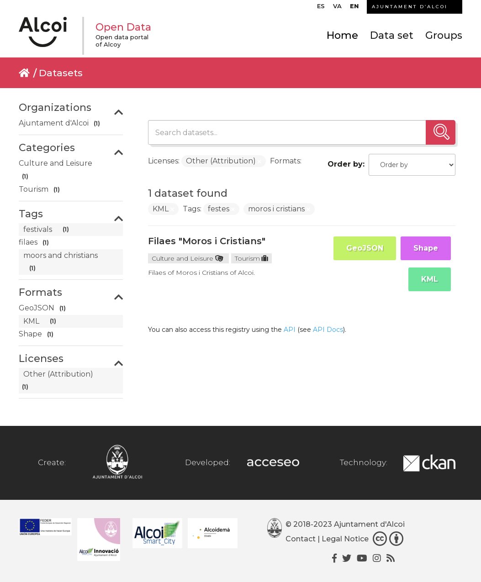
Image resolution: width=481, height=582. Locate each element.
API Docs (328, 329)
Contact (300, 539)
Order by (345, 164)
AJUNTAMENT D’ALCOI (410, 7)
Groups (443, 35)
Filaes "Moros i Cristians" (206, 241)
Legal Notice (345, 539)
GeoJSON (364, 248)
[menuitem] (321, 8)
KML (429, 279)
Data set (391, 35)
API (290, 329)
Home (342, 35)
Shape (425, 248)
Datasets (61, 73)
